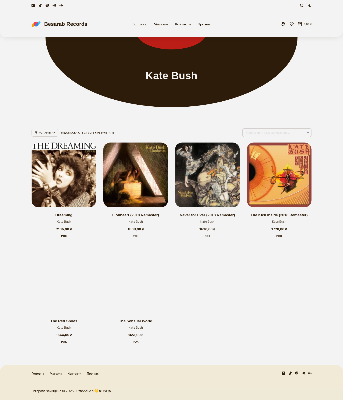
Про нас (204, 24)
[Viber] (47, 5)
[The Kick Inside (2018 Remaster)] (279, 175)
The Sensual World (135, 321)
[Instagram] (33, 5)
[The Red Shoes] (64, 280)
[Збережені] (292, 24)
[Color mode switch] (310, 5)
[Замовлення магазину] (277, 132)
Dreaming (63, 215)
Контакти (183, 24)
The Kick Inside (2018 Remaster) (279, 215)
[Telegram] (54, 5)
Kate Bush (64, 221)
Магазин (161, 24)
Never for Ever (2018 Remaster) (207, 215)
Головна (140, 24)
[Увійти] (283, 24)
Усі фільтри (45, 132)
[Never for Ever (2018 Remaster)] (207, 175)
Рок (64, 235)
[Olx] (61, 5)
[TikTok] (40, 5)
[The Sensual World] (135, 280)
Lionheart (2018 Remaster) (135, 215)
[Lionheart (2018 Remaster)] (135, 175)
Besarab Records (65, 24)
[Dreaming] (64, 175)
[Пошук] (302, 5)
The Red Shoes (64, 321)
